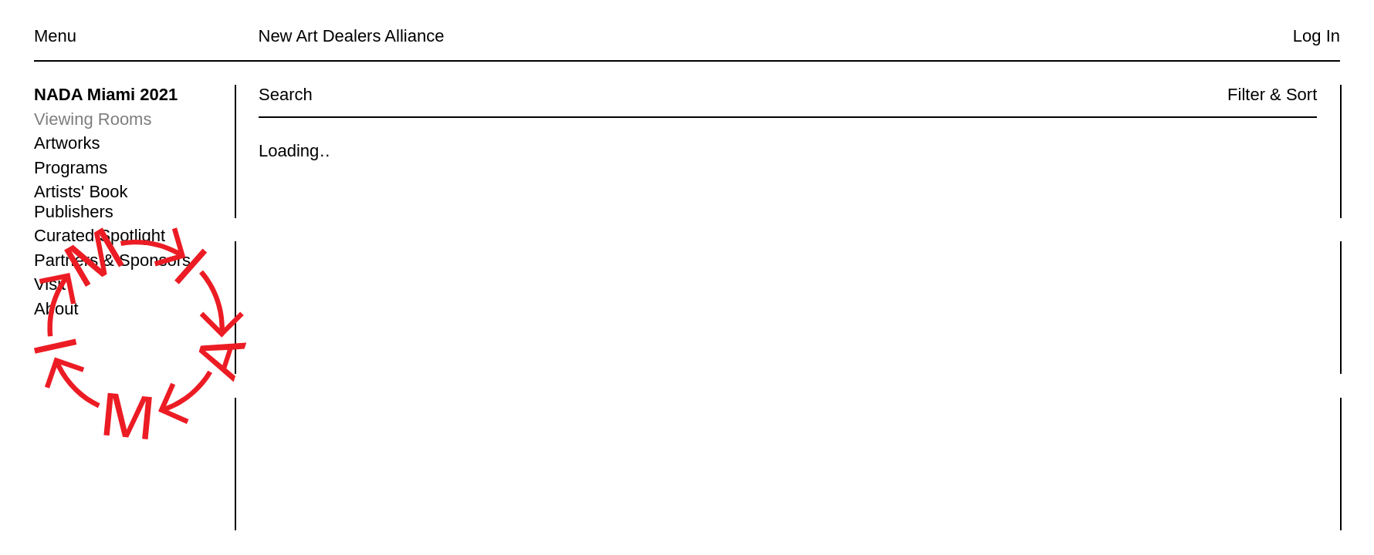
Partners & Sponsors (112, 260)
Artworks (67, 143)
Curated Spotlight (99, 235)
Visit (50, 284)
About (56, 308)
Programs (70, 167)
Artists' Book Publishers (81, 201)
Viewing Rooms (92, 119)
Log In (1316, 35)
